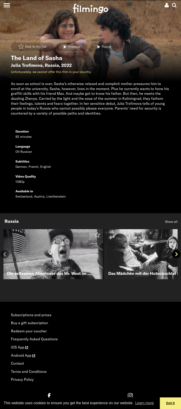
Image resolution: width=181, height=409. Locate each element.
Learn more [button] (144, 403)
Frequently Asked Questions (34, 339)
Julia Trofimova (27, 65)
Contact (17, 363)
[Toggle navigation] (6, 5)
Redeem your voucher (29, 331)
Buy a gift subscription (29, 323)
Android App (23, 355)
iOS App (19, 347)
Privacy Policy (22, 379)
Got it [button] (170, 403)
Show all (171, 222)
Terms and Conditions (29, 371)
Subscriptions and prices (31, 315)
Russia (52, 65)
